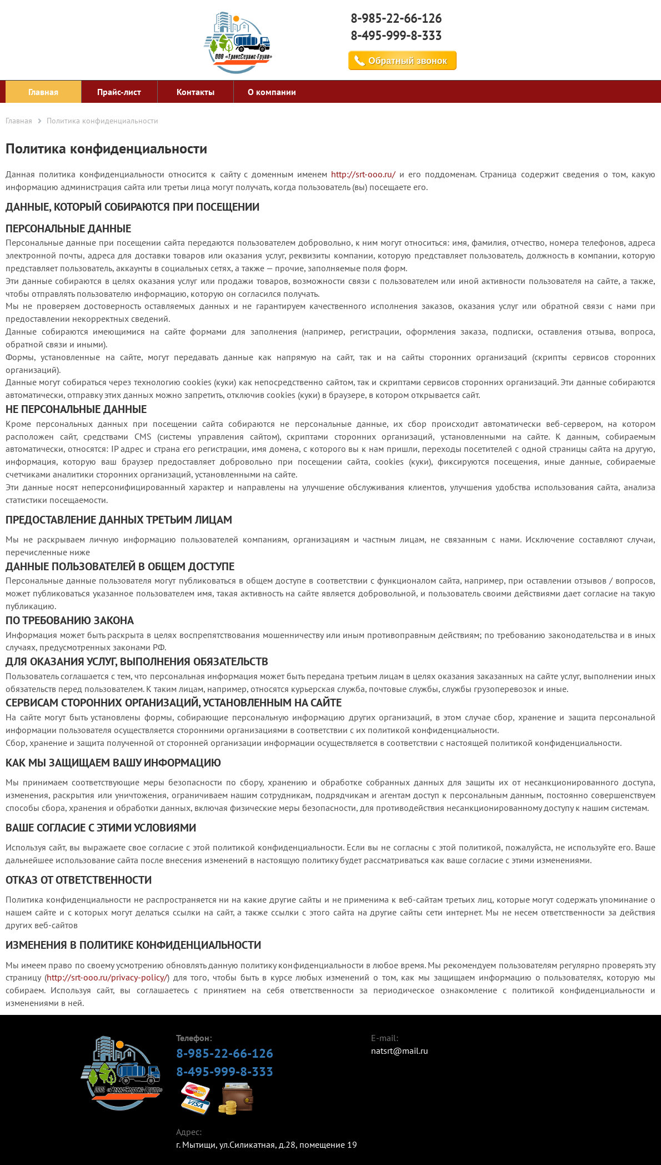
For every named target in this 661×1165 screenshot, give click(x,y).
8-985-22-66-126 (396, 18)
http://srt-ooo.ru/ (363, 174)
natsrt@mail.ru (399, 1050)
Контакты (195, 91)
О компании (272, 91)
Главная (43, 91)
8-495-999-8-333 (396, 35)
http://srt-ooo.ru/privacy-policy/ (107, 977)
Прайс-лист (119, 91)
